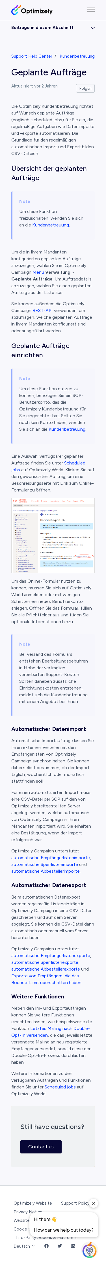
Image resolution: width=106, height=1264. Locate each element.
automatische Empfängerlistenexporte (50, 955)
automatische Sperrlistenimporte (44, 864)
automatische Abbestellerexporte (45, 969)
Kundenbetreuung (77, 56)
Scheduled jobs (60, 1087)
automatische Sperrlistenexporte (44, 962)
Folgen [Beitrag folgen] (85, 88)
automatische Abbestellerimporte (45, 871)
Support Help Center (31, 56)
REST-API (42, 310)
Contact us (41, 1147)
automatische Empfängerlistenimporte (50, 857)
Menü (38, 272)
